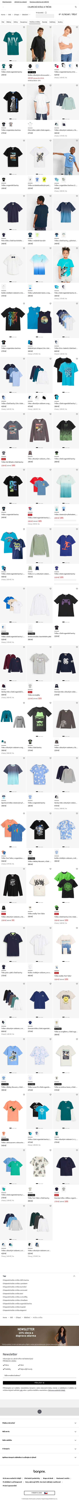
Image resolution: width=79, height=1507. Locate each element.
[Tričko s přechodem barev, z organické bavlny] (39, 264)
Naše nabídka (39, 1440)
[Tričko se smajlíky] (39, 663)
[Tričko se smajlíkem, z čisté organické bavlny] (66, 1000)
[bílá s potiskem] (30, 179)
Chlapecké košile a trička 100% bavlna (16, 1280)
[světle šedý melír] (30, 686)
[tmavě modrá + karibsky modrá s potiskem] (3, 568)
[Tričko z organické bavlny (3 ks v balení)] (66, 43)
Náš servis (39, 1431)
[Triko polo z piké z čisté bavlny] (13, 944)
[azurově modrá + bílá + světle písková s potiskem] (3, 627)
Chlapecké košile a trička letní (13, 1293)
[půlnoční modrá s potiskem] (30, 1022)
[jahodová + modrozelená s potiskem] (30, 508)
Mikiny (9, 22)
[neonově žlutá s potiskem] (44, 179)
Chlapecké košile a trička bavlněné (14, 1287)
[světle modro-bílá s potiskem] (30, 797)
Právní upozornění (10, 1486)
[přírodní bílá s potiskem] (30, 908)
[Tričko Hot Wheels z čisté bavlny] (13, 430)
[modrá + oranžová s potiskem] (3, 852)
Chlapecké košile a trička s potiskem (15, 1283)
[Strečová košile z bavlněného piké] (39, 605)
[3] (15, 60)
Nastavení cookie (62, 1478)
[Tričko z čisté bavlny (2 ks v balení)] (66, 885)
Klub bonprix (7, 2)
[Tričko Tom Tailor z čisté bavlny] (39, 1166)
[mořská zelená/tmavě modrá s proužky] (56, 124)
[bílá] (30, 124)
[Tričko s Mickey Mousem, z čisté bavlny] (39, 829)
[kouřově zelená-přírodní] (63, 235)
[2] (13, 60)
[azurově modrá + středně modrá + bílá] (70, 66)
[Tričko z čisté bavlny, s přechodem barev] (66, 212)
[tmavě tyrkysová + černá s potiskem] (30, 1133)
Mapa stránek (48, 1478)
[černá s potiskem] (3, 179)
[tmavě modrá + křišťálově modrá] (56, 235)
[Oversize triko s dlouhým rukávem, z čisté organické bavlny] (66, 663)
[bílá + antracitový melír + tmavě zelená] (30, 1245)
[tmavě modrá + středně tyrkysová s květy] (30, 342)
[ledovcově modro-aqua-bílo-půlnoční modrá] (30, 287)
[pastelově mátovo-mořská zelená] (56, 508)
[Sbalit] (39, 1276)
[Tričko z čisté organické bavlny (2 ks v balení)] (66, 375)
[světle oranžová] (3, 1133)
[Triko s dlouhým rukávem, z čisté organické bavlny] (39, 430)
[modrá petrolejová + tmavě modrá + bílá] (30, 397)
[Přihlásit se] (39, 1383)
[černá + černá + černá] (44, 397)
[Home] (4, 15)
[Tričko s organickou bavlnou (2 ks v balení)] (66, 157)
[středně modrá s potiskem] (37, 179)
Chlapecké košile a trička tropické (14, 1307)
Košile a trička (35, 22)
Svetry (60, 22)
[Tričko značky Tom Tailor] (39, 885)
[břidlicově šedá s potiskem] (30, 453)
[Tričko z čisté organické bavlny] (13, 43)
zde (21, 1390)
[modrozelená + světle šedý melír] (3, 742)
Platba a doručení (39, 1423)
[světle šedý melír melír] (63, 1189)
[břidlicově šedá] (56, 742)
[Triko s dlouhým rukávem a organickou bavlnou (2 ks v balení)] (13, 719)
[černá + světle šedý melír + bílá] (63, 66)
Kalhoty (52, 22)
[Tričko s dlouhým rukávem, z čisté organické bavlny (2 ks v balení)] (66, 101)
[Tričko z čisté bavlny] (39, 719)
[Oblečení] (26, 15)
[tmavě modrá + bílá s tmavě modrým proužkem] (63, 124)
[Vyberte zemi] (39, 1493)
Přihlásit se (39, 1383)
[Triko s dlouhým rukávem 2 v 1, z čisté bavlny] (66, 1111)
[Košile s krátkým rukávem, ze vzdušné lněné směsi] (39, 944)
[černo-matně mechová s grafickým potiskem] (56, 453)
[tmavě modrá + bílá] (63, 287)
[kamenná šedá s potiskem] (56, 1022)
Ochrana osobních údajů (12, 1478)
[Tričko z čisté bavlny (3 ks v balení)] (13, 375)
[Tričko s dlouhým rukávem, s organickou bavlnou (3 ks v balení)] (13, 1222)
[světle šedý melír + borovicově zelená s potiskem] (63, 179)
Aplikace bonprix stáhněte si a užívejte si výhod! (39, 1457)
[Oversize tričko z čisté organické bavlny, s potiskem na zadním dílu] (39, 1000)
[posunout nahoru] (40, 1412)
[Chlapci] (17, 15)
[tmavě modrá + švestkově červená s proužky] (3, 686)
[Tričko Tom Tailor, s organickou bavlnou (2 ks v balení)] (13, 829)
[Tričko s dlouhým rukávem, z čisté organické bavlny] (66, 719)
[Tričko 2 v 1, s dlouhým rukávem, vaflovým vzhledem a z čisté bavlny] (39, 545)
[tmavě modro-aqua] (3, 797)
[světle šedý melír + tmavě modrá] (56, 797)
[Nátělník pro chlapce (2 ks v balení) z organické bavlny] (39, 319)
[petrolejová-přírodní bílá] (56, 1133)
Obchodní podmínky (32, 1478)
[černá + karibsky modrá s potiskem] (56, 397)
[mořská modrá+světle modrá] (56, 179)
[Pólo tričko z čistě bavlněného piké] (13, 212)
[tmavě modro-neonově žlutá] (3, 967)
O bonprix (39, 1449)
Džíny (16, 22)
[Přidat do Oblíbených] (24, 27)
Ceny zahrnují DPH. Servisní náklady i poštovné (43, 1482)
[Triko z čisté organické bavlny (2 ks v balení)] (66, 264)
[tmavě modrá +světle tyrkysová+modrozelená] (10, 1245)
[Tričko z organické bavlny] (13, 157)
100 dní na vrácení (20, 2)
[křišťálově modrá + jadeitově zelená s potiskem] (3, 1189)
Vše (3, 22)
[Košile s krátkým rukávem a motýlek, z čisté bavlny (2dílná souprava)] (13, 264)
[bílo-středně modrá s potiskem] (30, 1078)
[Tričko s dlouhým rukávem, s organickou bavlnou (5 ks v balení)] (13, 1000)
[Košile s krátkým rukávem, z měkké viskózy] (66, 829)
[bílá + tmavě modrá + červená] (56, 66)
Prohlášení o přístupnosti (12, 1482)
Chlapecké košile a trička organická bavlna (17, 1304)
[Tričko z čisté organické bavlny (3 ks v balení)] (13, 605)
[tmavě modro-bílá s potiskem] (56, 686)
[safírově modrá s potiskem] (56, 568)
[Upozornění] (46, 13)
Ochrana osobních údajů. (56, 1390)
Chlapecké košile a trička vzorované (15, 1290)
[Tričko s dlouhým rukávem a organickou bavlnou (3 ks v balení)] (39, 1222)
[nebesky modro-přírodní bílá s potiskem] (56, 852)
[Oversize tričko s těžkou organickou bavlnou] (66, 1166)
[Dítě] (10, 15)
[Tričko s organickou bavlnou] (13, 101)
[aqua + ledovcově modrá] (56, 287)
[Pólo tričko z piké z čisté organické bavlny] (39, 101)
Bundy (44, 22)
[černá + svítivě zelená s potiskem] (56, 908)
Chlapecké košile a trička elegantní (14, 1310)
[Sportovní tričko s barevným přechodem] (13, 774)
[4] (43, 60)
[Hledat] (76, 7)
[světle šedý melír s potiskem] (10, 124)
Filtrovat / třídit (68, 15)
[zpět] (3, 7)
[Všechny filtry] (68, 14)
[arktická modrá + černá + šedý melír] (37, 1245)
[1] (11, 60)
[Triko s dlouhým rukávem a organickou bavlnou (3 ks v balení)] (39, 375)
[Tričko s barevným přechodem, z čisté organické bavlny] (66, 486)
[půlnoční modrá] (37, 568)
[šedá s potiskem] (3, 453)
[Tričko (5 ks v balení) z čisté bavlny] (66, 319)
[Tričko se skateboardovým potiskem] (39, 157)
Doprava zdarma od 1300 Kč (39, 2)
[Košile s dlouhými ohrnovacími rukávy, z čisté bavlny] (39, 43)
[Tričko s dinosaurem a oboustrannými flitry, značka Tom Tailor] (13, 1111)
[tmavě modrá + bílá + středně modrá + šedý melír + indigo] (56, 342)
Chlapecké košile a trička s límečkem (15, 1300)
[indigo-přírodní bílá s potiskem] (37, 1133)
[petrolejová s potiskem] (3, 66)
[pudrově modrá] (37, 66)
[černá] (10, 66)
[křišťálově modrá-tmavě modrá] (63, 508)
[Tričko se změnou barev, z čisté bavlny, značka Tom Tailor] (66, 1055)
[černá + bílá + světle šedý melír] (37, 397)
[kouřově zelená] (30, 568)
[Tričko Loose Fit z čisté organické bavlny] (39, 1055)
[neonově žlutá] (37, 235)
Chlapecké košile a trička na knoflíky (15, 1297)
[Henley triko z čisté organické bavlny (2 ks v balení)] (13, 663)
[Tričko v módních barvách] (39, 212)
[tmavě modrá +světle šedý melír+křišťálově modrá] (3, 1245)
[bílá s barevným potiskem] (3, 508)
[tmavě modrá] (3, 235)
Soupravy (23, 22)
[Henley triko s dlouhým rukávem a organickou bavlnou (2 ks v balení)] (66, 774)
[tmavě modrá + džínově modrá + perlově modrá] (3, 397)
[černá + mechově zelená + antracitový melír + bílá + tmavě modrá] (3, 1022)
